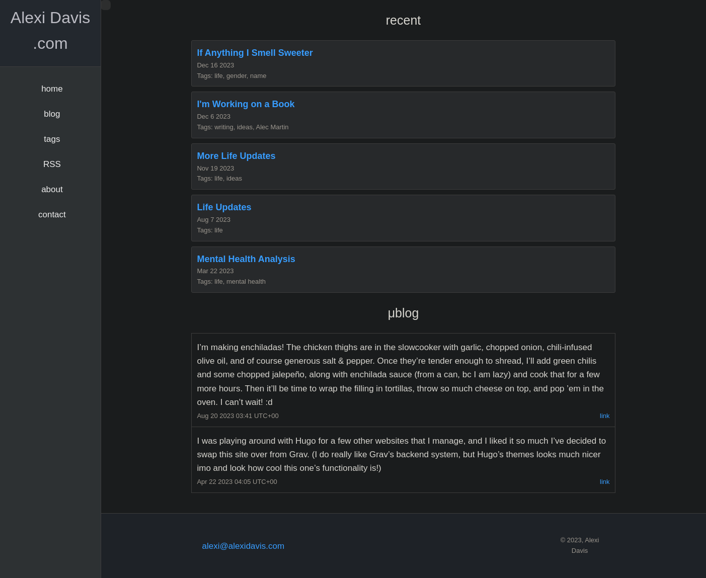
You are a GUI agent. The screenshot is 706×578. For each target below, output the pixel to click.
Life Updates (224, 207)
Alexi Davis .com (50, 30)
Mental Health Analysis (246, 259)
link (605, 416)
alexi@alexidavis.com (243, 546)
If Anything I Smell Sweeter (254, 53)
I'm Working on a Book (245, 104)
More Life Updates (236, 156)
